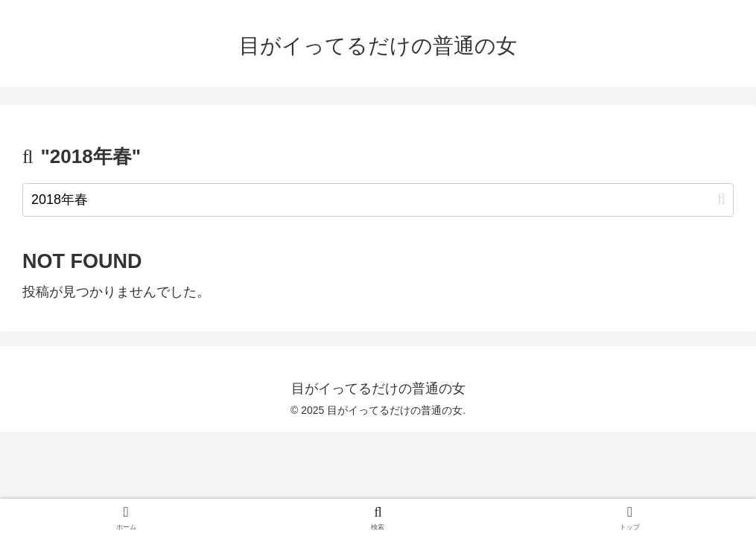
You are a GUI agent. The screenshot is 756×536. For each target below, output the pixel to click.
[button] (721, 199)
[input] (378, 200)
